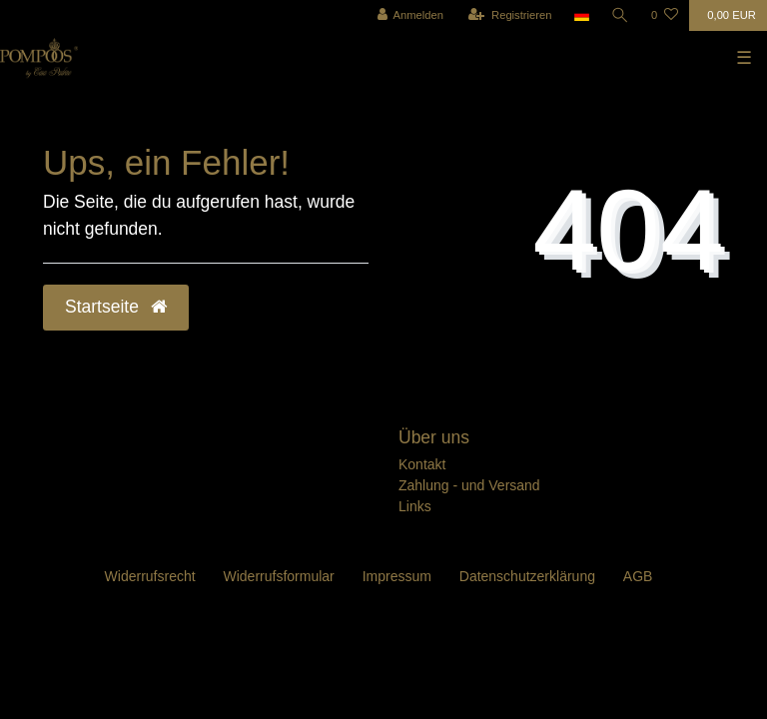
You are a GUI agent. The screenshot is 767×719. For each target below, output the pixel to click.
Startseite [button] (116, 307)
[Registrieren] (509, 15)
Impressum (397, 576)
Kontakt (421, 464)
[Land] (581, 15)
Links (414, 506)
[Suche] (620, 15)
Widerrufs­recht (150, 576)
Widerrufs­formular (279, 576)
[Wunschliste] (664, 15)
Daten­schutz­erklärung (527, 576)
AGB (638, 576)
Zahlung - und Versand (469, 485)
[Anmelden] (410, 15)
